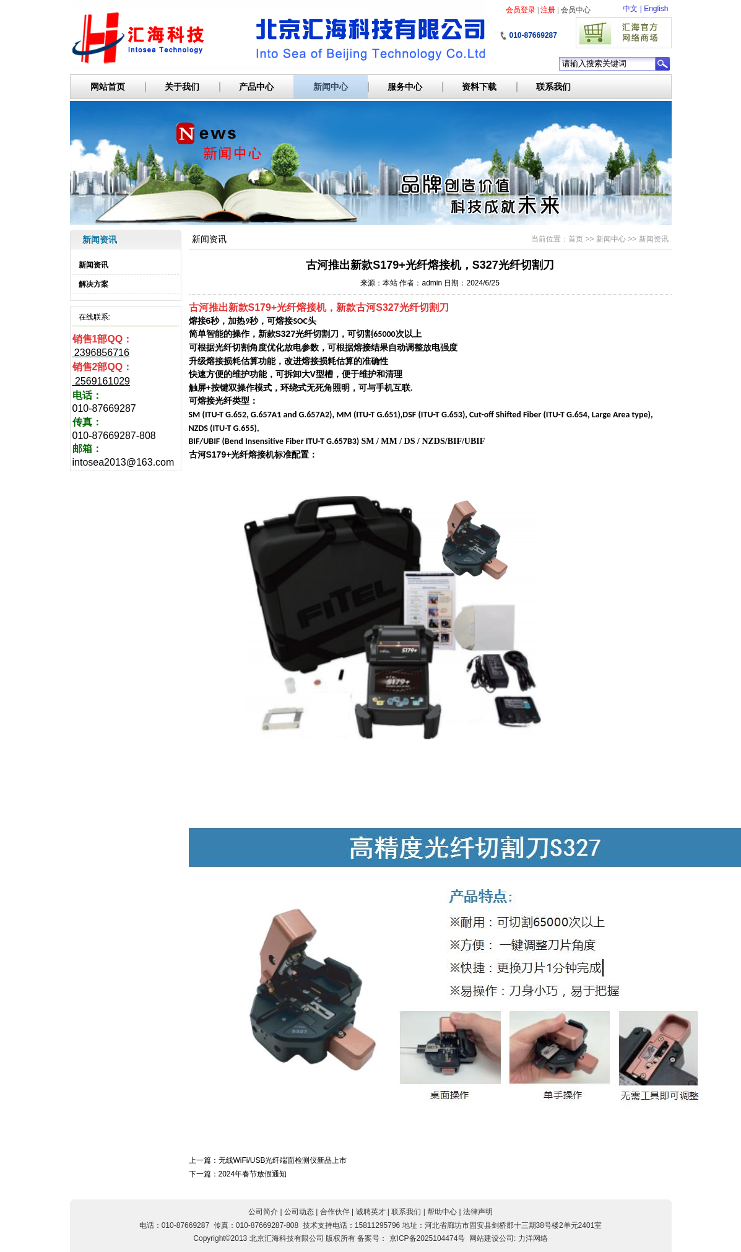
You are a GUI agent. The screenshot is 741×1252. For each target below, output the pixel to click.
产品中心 (256, 87)
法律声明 (478, 1211)
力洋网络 (533, 1238)
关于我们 (182, 87)
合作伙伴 (335, 1211)
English (656, 8)
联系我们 (553, 87)
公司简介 (263, 1211)
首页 (575, 239)
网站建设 (484, 1238)
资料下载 (479, 87)
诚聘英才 (371, 1211)
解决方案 (93, 284)
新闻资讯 (93, 265)
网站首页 (107, 87)
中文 (630, 8)
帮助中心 (442, 1211)
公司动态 (299, 1211)
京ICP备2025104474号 (427, 1238)
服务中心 (405, 87)
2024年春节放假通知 (253, 1174)
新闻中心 (330, 87)
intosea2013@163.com (123, 462)
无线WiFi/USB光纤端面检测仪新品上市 (283, 1160)
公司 (506, 1238)
